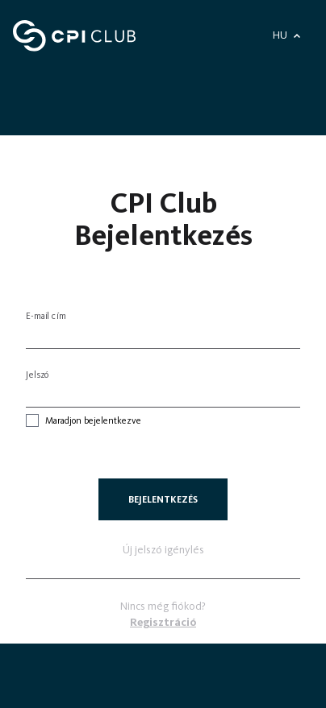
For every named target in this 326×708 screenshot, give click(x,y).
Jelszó (38, 374)
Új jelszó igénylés (163, 550)
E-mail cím (46, 315)
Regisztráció (163, 622)
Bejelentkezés (163, 499)
